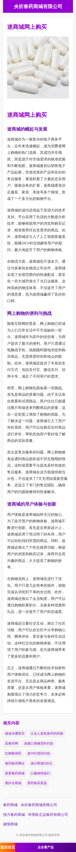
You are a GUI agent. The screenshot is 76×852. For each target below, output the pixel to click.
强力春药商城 (14, 815)
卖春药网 (11, 743)
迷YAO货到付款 (38, 753)
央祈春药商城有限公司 (39, 805)
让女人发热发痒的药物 (47, 733)
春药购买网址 (15, 763)
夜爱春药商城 (15, 773)
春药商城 (10, 805)
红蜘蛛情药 (13, 753)
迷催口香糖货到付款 (38, 743)
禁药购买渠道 (37, 783)
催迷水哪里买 (15, 733)
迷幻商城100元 (41, 763)
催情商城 (10, 824)
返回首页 (7, 847)
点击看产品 (45, 847)
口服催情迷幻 (40, 773)
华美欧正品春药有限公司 (48, 815)
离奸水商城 (13, 783)
